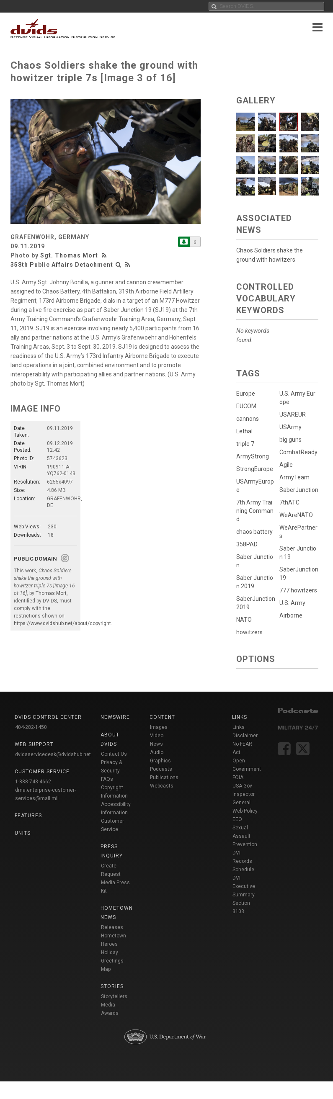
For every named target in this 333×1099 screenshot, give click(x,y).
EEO (237, 819)
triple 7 (245, 443)
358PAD (247, 544)
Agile (285, 466)
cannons (247, 418)
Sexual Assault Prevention (244, 836)
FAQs (107, 779)
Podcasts (161, 769)
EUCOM (246, 406)
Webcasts (161, 786)
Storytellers (114, 996)
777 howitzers (298, 593)
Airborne (290, 620)
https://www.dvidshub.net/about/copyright (62, 623)
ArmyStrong (252, 456)
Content (162, 717)
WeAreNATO (295, 518)
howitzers (249, 632)
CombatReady (298, 452)
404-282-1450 (31, 727)
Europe (245, 393)
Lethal (244, 431)
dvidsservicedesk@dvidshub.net (53, 754)
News (156, 744)
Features (28, 815)
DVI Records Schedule (243, 861)
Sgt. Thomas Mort (69, 255)
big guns (290, 439)
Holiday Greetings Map (112, 961)
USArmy (290, 427)
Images (159, 727)
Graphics (160, 761)
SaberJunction (298, 491)
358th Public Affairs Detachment (61, 264)
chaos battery (254, 531)
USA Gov (242, 786)
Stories (112, 986)
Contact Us (114, 754)
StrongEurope (254, 469)
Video (156, 736)
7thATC (289, 505)
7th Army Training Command (255, 510)
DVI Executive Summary (243, 886)
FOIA (237, 777)
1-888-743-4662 (33, 782)
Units (23, 833)
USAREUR (292, 414)
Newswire (115, 717)
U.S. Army (292, 608)
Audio (156, 752)
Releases (112, 927)
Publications (164, 777)
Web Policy (245, 811)
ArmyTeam (294, 479)
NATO (244, 619)
